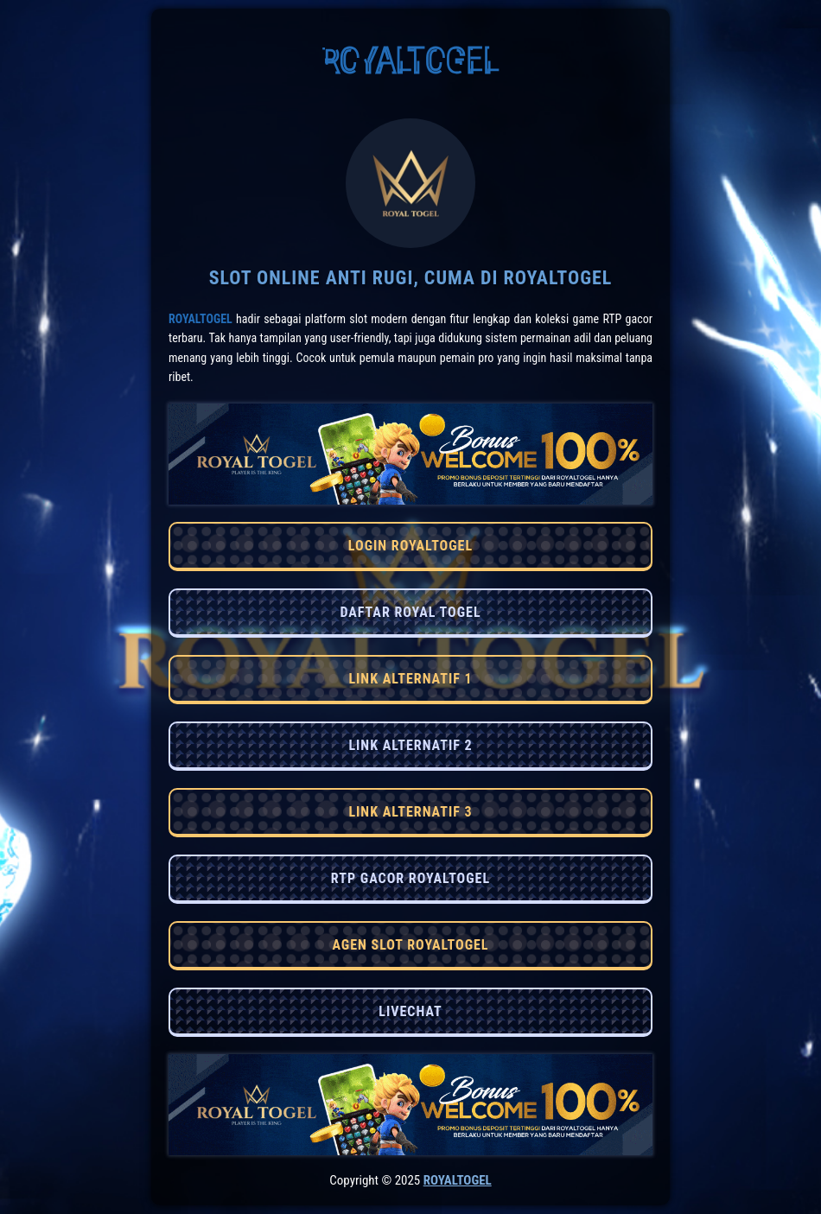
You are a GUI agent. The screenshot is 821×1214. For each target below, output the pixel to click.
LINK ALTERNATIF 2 (410, 745)
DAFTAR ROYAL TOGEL (410, 612)
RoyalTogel (200, 319)
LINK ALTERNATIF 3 (410, 812)
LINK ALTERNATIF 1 (410, 679)
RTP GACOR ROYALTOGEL (410, 878)
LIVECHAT (410, 1011)
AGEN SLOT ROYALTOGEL (410, 945)
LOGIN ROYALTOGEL (410, 545)
